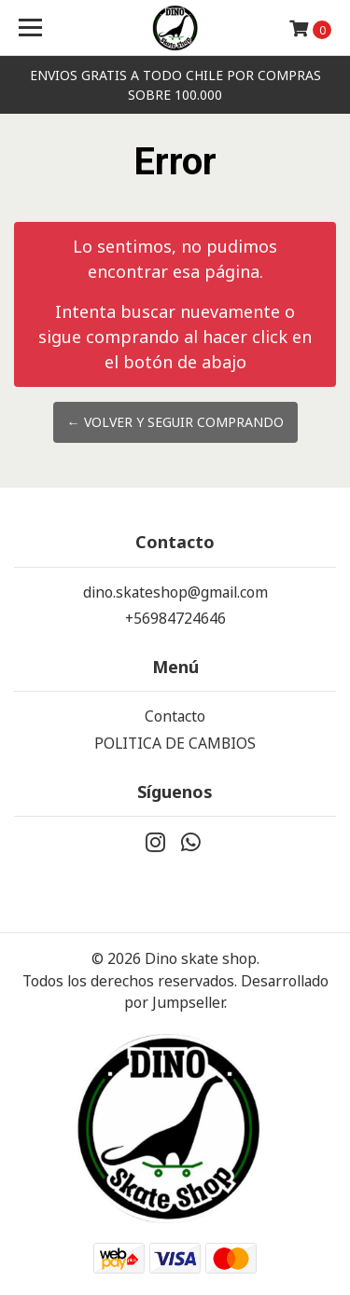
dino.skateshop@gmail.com (175, 592)
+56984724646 (175, 618)
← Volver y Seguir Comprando (175, 422)
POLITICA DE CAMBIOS (175, 743)
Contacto (175, 716)
